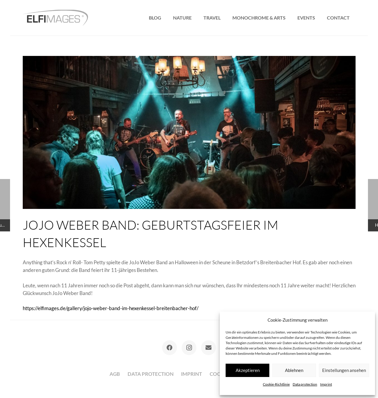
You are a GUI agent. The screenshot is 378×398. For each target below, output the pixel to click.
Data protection (305, 384)
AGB (115, 374)
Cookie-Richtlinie (276, 384)
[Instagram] (189, 347)
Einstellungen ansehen (344, 370)
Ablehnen (294, 370)
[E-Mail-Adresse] (208, 347)
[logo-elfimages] (55, 18)
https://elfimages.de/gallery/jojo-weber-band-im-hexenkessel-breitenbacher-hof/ (110, 308)
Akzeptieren (248, 370)
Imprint (326, 384)
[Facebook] (169, 347)
